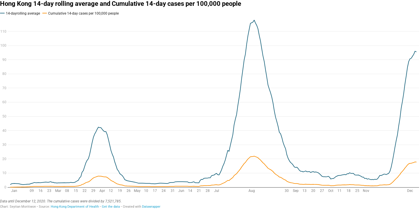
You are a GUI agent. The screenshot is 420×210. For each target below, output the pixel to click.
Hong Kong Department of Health (75, 207)
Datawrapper (151, 207)
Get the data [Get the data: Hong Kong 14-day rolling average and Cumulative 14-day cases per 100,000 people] (111, 207)
